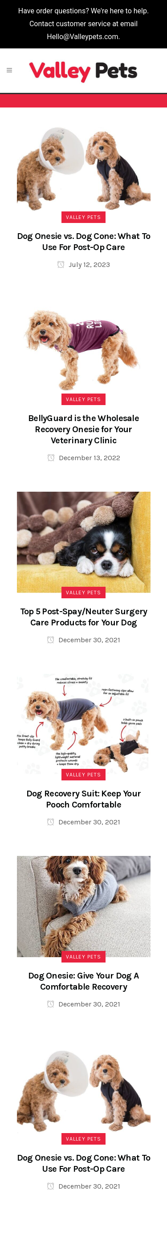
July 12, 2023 (83, 264)
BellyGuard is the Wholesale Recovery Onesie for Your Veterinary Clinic (83, 429)
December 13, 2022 (83, 457)
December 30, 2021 (83, 640)
